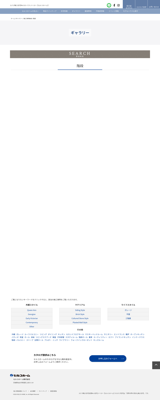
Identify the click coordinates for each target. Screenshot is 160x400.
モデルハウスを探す (130, 14)
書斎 (90, 337)
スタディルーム (71, 337)
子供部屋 (60, 337)
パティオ (15, 337)
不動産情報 (100, 14)
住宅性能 (64, 14)
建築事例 (88, 14)
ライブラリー (64, 340)
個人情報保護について (20, 391)
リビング (43, 334)
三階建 (128, 318)
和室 (21, 337)
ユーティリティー (100, 337)
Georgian (32, 314)
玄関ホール (38, 340)
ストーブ (29, 340)
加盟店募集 (53, 391)
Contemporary (32, 322)
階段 (13, 340)
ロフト (111, 337)
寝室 (54, 337)
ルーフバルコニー (32, 334)
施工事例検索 (28, 18)
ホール (27, 337)
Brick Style (80, 314)
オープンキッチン (137, 334)
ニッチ (55, 340)
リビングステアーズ (43, 337)
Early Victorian (32, 318)
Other (31, 326)
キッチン (61, 334)
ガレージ (128, 310)
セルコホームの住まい (30, 14)
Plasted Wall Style (80, 322)
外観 (13, 334)
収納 (32, 337)
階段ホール (83, 337)
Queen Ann (31, 310)
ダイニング (52, 334)
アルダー (48, 340)
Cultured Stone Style (80, 318)
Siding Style (80, 310)
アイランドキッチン (123, 337)
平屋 (128, 314)
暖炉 (127, 334)
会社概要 (32, 391)
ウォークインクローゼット (81, 340)
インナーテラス (138, 337)
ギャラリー (76, 14)
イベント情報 (114, 14)
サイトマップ (43, 391)
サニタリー (108, 334)
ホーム (13, 18)
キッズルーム (98, 340)
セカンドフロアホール (75, 334)
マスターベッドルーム (94, 334)
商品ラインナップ (49, 14)
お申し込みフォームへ (106, 358)
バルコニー (20, 340)
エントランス (119, 334)
